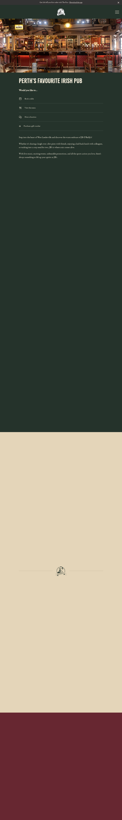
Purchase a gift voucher (61, 126)
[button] (117, 13)
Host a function (61, 117)
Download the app (75, 2)
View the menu (61, 108)
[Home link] (61, 12)
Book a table (61, 98)
